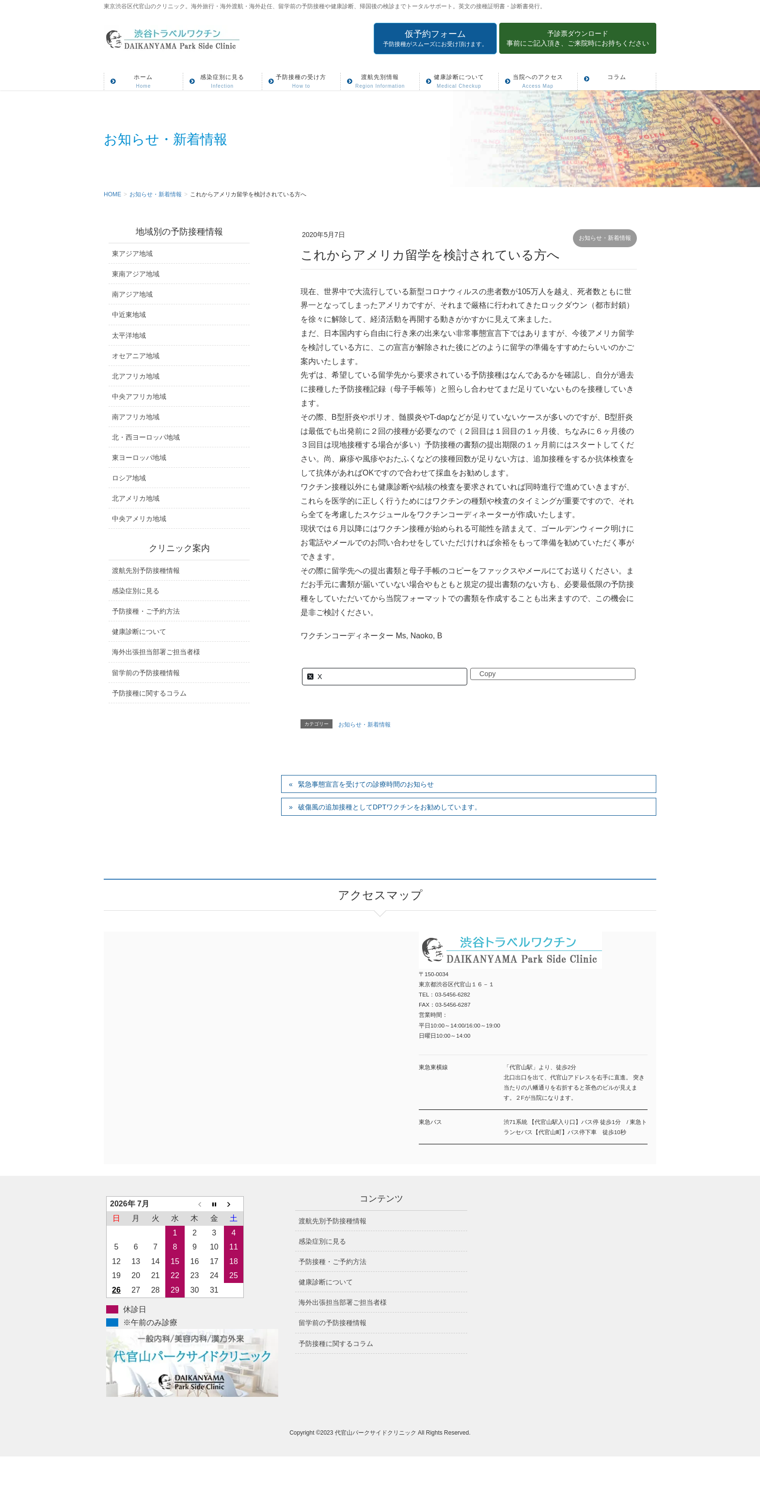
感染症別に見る (135, 591)
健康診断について (139, 631)
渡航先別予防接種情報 (146, 570)
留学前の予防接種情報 (146, 673)
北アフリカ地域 (135, 376)
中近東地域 (129, 314)
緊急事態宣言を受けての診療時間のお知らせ (366, 784)
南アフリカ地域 (135, 417)
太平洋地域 (129, 335)
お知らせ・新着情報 (605, 238)
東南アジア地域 (135, 274)
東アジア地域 (132, 253)
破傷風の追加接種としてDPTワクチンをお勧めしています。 (389, 807)
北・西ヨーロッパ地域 (146, 437)
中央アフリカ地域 (139, 396)
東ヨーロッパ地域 (139, 457)
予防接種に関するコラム (149, 693)
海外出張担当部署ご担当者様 (156, 652)
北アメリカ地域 (135, 498)
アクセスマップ (242, 1035)
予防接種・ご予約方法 (146, 611)
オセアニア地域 (135, 356)
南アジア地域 (132, 294)
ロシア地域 (129, 478)
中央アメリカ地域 (139, 518)
